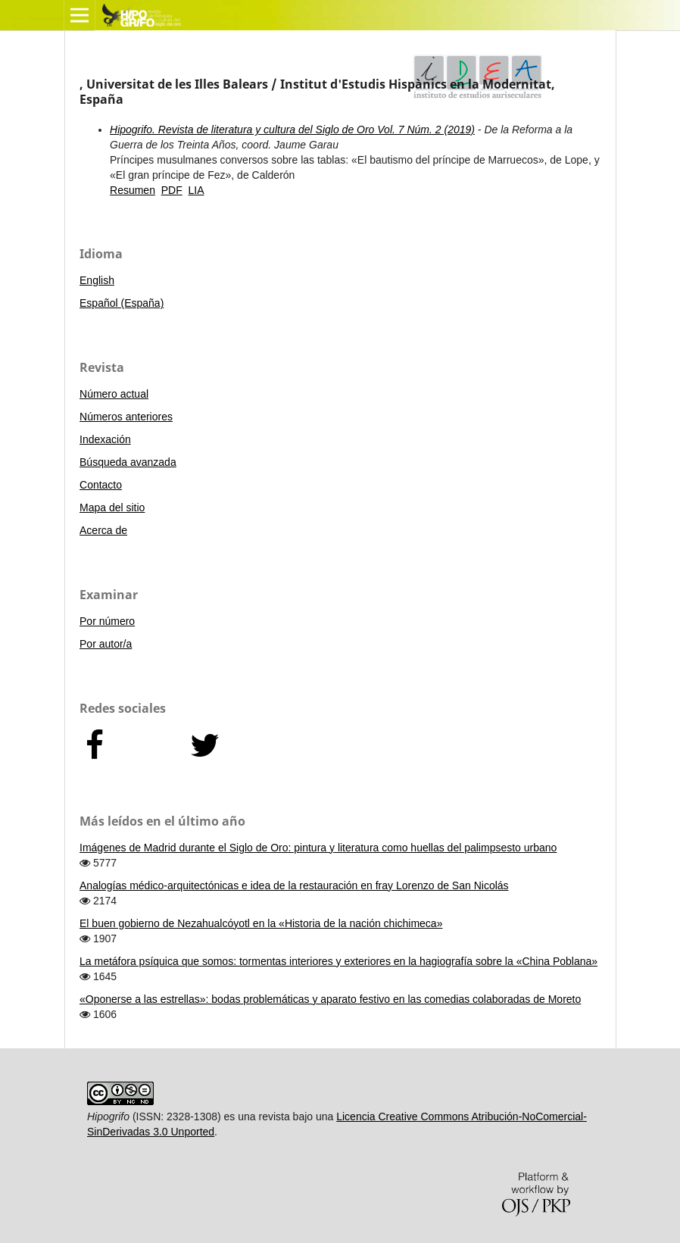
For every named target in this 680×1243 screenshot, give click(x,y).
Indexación (105, 439)
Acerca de (103, 530)
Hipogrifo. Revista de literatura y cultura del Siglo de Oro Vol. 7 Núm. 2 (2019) (292, 129)
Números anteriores (126, 417)
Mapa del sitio (112, 507)
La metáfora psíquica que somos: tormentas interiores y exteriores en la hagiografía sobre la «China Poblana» (338, 961)
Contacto (101, 485)
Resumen (132, 190)
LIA (196, 190)
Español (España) (122, 303)
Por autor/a (106, 644)
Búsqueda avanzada (128, 462)
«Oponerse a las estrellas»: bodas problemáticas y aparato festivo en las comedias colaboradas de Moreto (330, 999)
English (97, 280)
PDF (171, 190)
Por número (107, 621)
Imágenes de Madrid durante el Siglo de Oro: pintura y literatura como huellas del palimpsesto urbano (318, 848)
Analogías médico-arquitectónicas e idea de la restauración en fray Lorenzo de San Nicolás (294, 885)
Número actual (114, 394)
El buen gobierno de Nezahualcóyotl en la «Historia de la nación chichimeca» (261, 923)
